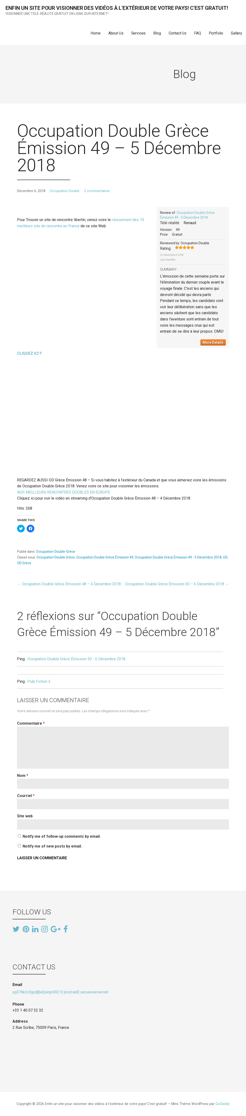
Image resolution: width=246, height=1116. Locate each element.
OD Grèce (24, 563)
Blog (157, 33)
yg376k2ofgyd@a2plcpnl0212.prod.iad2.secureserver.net (60, 992)
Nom (22, 775)
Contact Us (177, 33)
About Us (115, 33)
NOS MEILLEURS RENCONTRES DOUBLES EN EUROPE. (64, 492)
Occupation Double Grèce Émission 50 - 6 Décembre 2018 (76, 659)
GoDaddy (222, 1104)
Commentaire (31, 723)
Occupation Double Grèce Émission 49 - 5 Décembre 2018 (178, 557)
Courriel (26, 795)
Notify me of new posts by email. (52, 846)
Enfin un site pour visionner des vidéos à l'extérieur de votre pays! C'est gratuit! (117, 8)
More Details (213, 342)
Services (138, 33)
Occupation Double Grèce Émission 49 (104, 557)
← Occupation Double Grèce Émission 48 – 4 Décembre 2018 (69, 584)
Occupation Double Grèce (56, 557)
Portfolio (216, 33)
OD (225, 557)
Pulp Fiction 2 (38, 681)
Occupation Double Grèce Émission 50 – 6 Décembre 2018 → (177, 584)
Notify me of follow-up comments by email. (62, 836)
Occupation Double (65, 191)
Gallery (236, 33)
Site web (25, 816)
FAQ (197, 33)
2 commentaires (97, 191)
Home (95, 33)
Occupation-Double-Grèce (55, 551)
